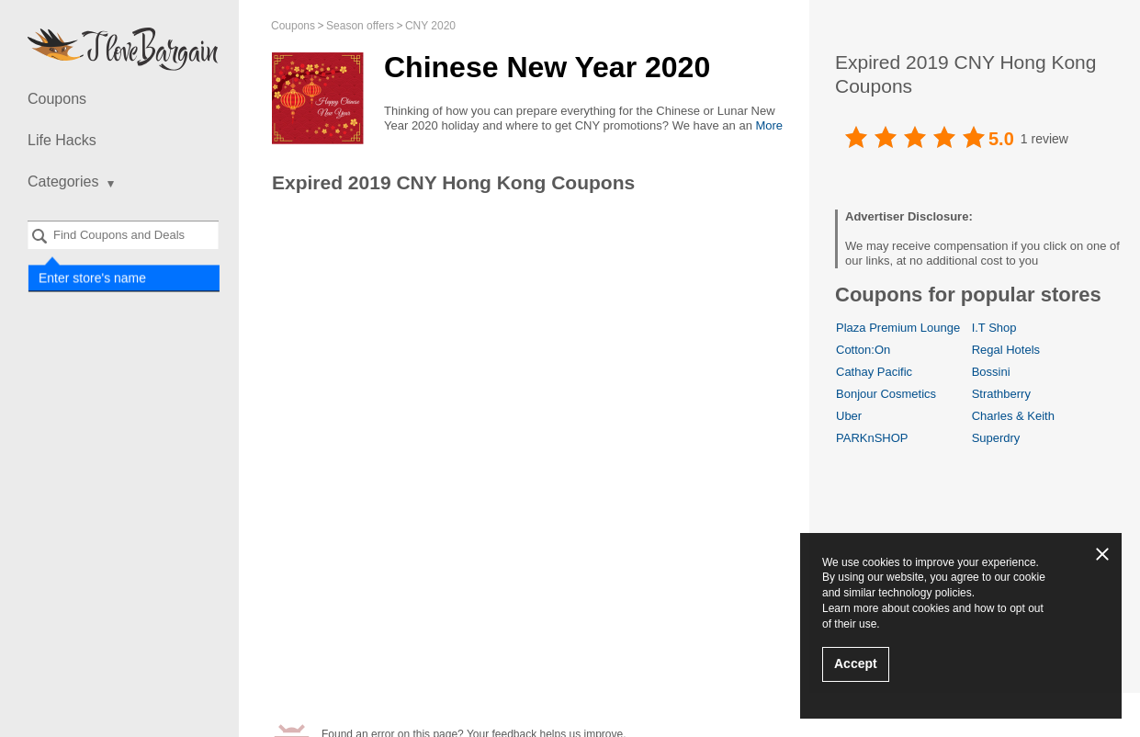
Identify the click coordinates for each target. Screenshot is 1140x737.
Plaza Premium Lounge (898, 327)
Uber (849, 416)
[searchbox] (123, 235)
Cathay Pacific (874, 372)
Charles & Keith (1013, 416)
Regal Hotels (1006, 350)
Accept (855, 663)
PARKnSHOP (872, 438)
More (769, 125)
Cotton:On (863, 350)
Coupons (57, 99)
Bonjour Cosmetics (886, 394)
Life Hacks (62, 140)
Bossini (991, 372)
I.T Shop (994, 327)
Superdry (996, 438)
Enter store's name (91, 276)
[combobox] (123, 235)
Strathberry (1001, 394)
